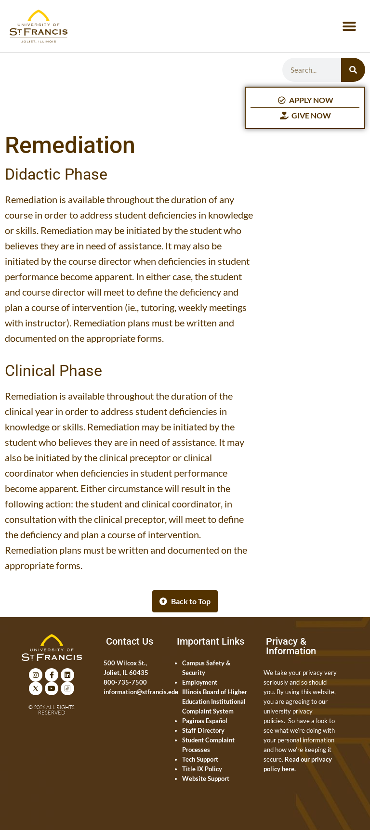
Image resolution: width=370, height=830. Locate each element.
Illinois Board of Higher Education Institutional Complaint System (214, 701)
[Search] (353, 70)
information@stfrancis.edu (141, 692)
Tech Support (200, 759)
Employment (199, 682)
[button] (349, 26)
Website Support (205, 778)
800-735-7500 (125, 682)
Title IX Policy (202, 769)
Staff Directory (203, 730)
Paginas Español (204, 721)
